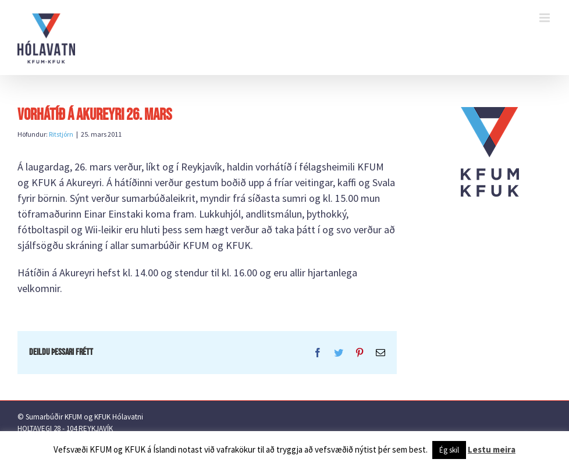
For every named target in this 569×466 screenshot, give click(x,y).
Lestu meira (491, 449)
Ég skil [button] (449, 450)
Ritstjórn (61, 134)
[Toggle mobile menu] (545, 18)
